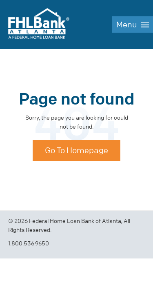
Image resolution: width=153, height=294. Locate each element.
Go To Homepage (76, 150)
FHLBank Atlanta (38, 24)
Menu (126, 25)
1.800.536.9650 (28, 243)
